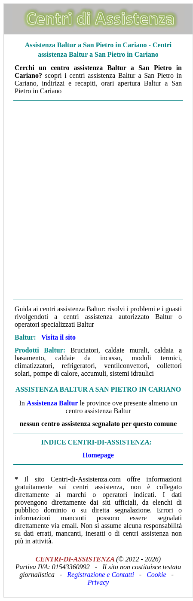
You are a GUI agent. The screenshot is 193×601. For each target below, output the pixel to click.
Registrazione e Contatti (100, 574)
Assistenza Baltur (52, 403)
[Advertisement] (96, 200)
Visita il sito (58, 337)
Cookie (156, 574)
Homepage (98, 455)
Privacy (98, 582)
